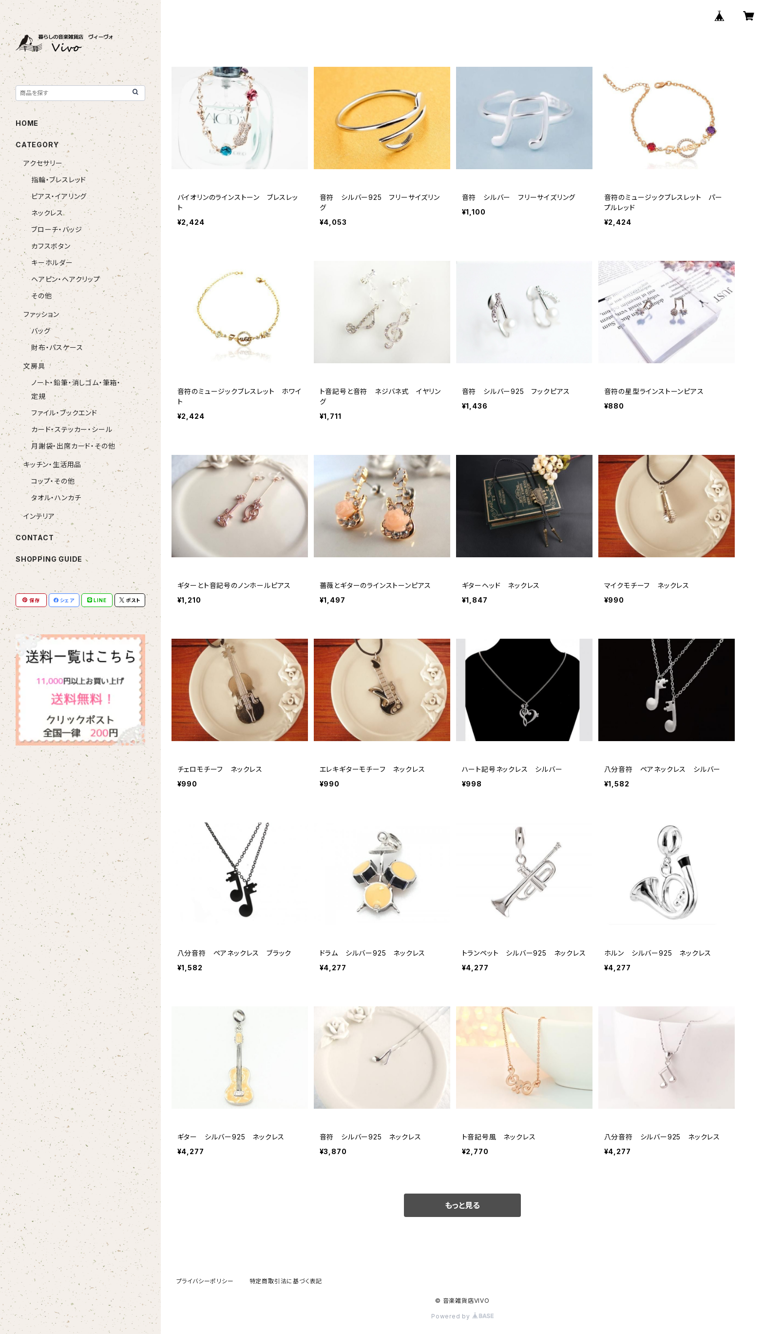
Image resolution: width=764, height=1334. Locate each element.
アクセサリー (43, 163)
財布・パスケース (57, 347)
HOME (27, 123)
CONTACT (35, 537)
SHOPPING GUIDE (49, 559)
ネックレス (47, 213)
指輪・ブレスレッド (58, 180)
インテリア (39, 516)
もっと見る (462, 1205)
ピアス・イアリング (59, 196)
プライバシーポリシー (205, 1281)
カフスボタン (51, 246)
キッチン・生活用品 (52, 464)
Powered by (462, 1316)
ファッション (41, 314)
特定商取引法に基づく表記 (286, 1281)
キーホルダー (52, 262)
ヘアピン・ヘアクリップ (65, 279)
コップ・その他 (53, 481)
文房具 (34, 366)
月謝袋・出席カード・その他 (73, 446)
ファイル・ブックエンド (64, 413)
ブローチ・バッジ (56, 229)
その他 (41, 296)
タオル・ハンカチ (56, 497)
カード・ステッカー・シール (71, 429)
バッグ (40, 331)
